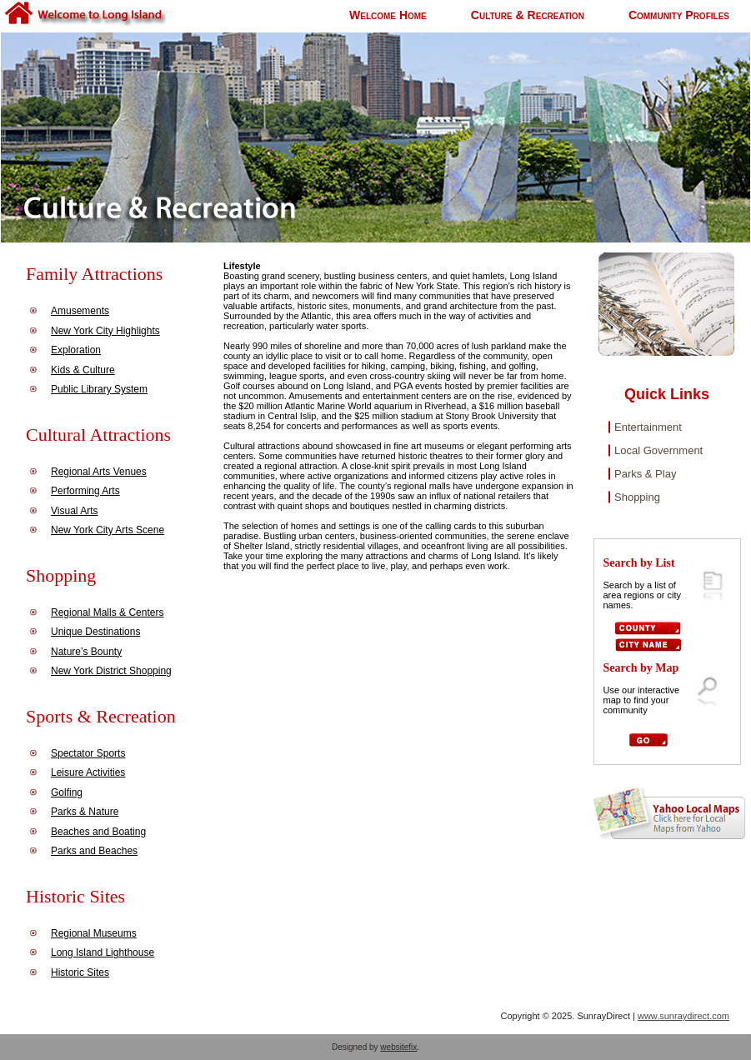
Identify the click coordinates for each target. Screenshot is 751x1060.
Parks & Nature (84, 812)
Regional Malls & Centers (107, 612)
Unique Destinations (95, 632)
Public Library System (99, 389)
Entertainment (648, 427)
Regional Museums (94, 933)
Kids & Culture (83, 370)
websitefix (398, 1047)
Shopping (637, 497)
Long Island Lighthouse (102, 952)
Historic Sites (80, 972)
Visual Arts (74, 511)
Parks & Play (645, 474)
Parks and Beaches (94, 851)
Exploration (76, 350)
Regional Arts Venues (99, 472)
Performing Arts (85, 491)
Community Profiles (678, 15)
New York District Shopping (111, 671)
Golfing (67, 792)
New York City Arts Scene (107, 530)
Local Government (658, 450)
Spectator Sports (88, 753)
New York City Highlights (105, 331)
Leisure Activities (88, 772)
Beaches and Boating (98, 832)
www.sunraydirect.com (683, 1016)
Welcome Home (388, 15)
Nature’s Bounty (86, 652)
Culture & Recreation (527, 15)
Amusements (80, 311)
